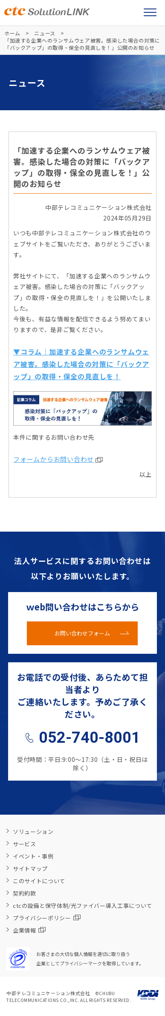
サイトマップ (30, 868)
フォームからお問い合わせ (53, 459)
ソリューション (33, 831)
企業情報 (29, 930)
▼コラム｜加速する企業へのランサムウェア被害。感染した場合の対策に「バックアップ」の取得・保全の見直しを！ (81, 363)
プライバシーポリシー (47, 918)
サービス (24, 844)
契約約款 (24, 893)
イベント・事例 (33, 856)
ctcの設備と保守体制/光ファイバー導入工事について (82, 906)
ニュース (44, 33)
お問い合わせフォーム (82, 633)
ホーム (12, 33)
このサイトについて (39, 881)
